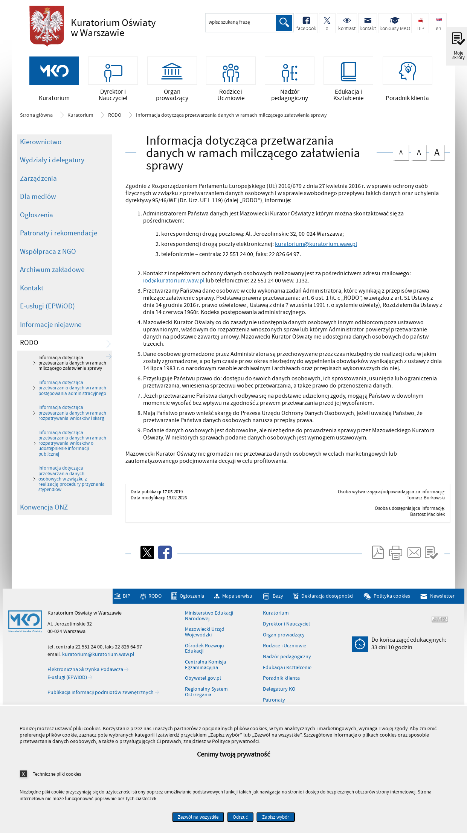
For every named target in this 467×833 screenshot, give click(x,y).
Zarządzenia (38, 187)
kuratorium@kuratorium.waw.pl (316, 253)
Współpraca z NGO (48, 260)
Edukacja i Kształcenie (287, 677)
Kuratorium (80, 124)
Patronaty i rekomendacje (58, 242)
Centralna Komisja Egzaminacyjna (205, 674)
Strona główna (36, 124)
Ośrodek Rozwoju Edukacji (204, 658)
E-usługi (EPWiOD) (47, 315)
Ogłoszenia (36, 224)
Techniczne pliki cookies (57, 774)
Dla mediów (38, 206)
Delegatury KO (279, 698)
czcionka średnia (418, 160)
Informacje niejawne (50, 334)
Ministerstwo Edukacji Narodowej (209, 625)
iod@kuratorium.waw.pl (174, 290)
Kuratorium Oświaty (116, 28)
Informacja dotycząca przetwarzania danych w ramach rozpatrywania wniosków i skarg (72, 422)
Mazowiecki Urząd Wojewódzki (204, 641)
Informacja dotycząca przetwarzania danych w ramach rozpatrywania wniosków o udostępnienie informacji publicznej (72, 453)
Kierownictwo (40, 151)
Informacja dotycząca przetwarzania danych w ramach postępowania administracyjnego (72, 397)
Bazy (278, 605)
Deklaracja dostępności (327, 605)
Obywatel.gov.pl (203, 687)
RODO (114, 124)
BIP (126, 605)
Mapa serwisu (237, 605)
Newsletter (442, 605)
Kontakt (31, 297)
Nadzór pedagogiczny (287, 666)
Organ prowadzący (284, 644)
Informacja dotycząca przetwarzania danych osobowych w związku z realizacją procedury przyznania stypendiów (71, 488)
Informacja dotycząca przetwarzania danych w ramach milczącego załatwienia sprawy (231, 124)
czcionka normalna (400, 160)
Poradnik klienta (281, 687)
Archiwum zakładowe (52, 279)
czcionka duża (436, 161)
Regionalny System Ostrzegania (206, 701)
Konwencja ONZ (44, 516)
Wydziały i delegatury (52, 169)
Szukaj (283, 23)
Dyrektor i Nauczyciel (286, 633)
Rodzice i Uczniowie (284, 655)
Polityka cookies (392, 605)
